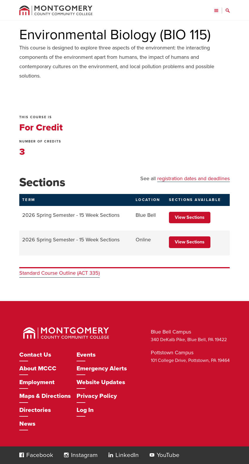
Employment (37, 382)
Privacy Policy (97, 396)
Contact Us (35, 354)
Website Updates (101, 382)
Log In (85, 410)
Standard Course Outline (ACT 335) (59, 273)
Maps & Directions (45, 396)
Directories (35, 410)
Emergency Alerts (102, 368)
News (27, 423)
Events (86, 354)
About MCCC (37, 368)
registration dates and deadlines (193, 178)
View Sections (190, 217)
